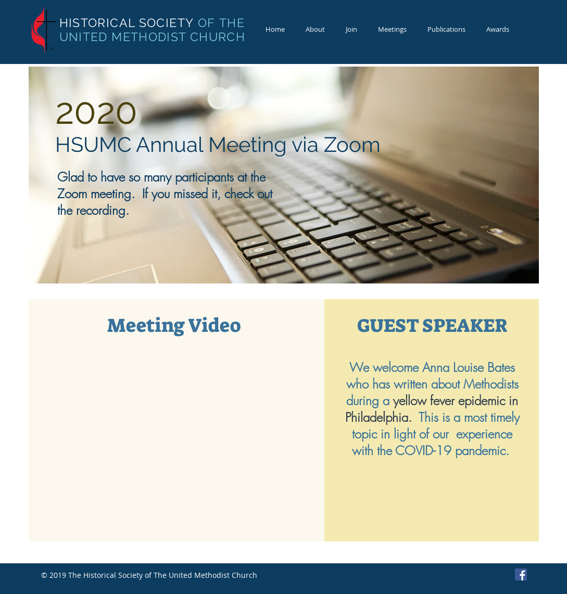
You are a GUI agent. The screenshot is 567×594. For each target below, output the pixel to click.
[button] (315, 29)
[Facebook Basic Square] (521, 574)
